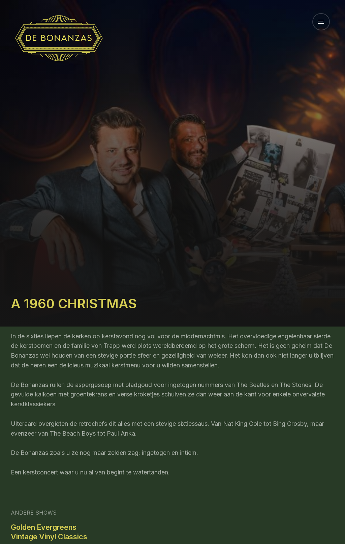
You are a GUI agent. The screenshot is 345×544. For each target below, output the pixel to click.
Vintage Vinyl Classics (49, 536)
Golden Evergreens (43, 527)
